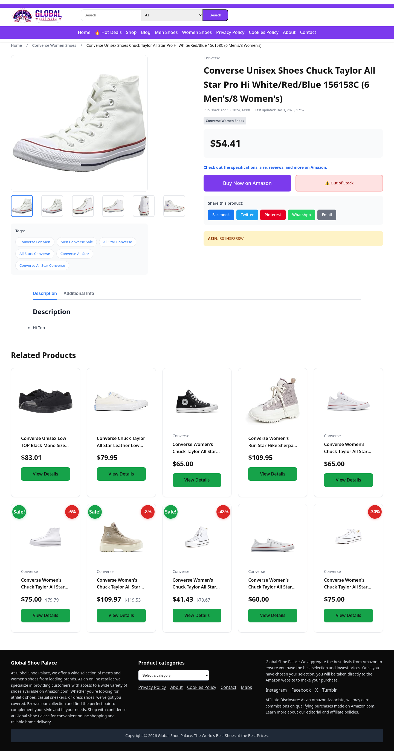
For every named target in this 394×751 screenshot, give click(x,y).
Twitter (247, 214)
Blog (145, 32)
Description (45, 293)
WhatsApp (301, 214)
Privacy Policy (230, 32)
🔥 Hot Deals (108, 32)
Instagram (276, 690)
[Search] (111, 15)
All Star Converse (117, 241)
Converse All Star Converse (42, 265)
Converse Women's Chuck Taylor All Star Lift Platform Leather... (45, 587)
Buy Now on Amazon (247, 183)
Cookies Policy (264, 32)
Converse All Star (74, 253)
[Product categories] (173, 675)
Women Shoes (197, 32)
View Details (45, 474)
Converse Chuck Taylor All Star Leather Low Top (121, 445)
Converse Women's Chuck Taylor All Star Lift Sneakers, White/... (348, 587)
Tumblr (329, 690)
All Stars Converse (34, 253)
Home (84, 32)
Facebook (221, 214)
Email (327, 214)
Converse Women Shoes (54, 45)
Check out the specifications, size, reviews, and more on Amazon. (265, 167)
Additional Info (78, 293)
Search (215, 15)
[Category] (171, 15)
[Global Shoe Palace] (36, 15)
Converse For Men (34, 241)
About (289, 32)
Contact (308, 32)
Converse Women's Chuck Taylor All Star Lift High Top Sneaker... (197, 587)
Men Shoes (166, 32)
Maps (246, 687)
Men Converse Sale (77, 241)
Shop (131, 32)
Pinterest (273, 214)
